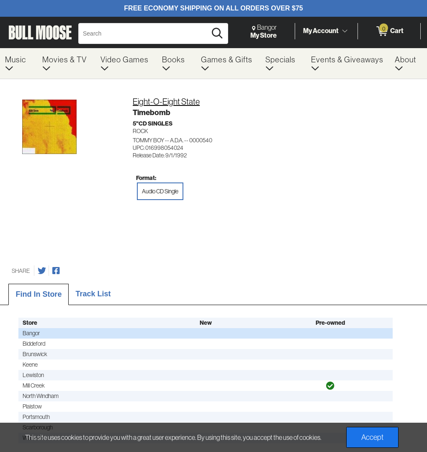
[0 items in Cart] (389, 31)
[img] (330, 386)
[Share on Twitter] (42, 271)
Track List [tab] (93, 294)
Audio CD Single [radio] (160, 191)
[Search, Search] (144, 33)
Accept (372, 437)
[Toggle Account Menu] (345, 31)
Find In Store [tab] (38, 294)
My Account (321, 31)
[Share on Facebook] (56, 271)
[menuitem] (18, 63)
